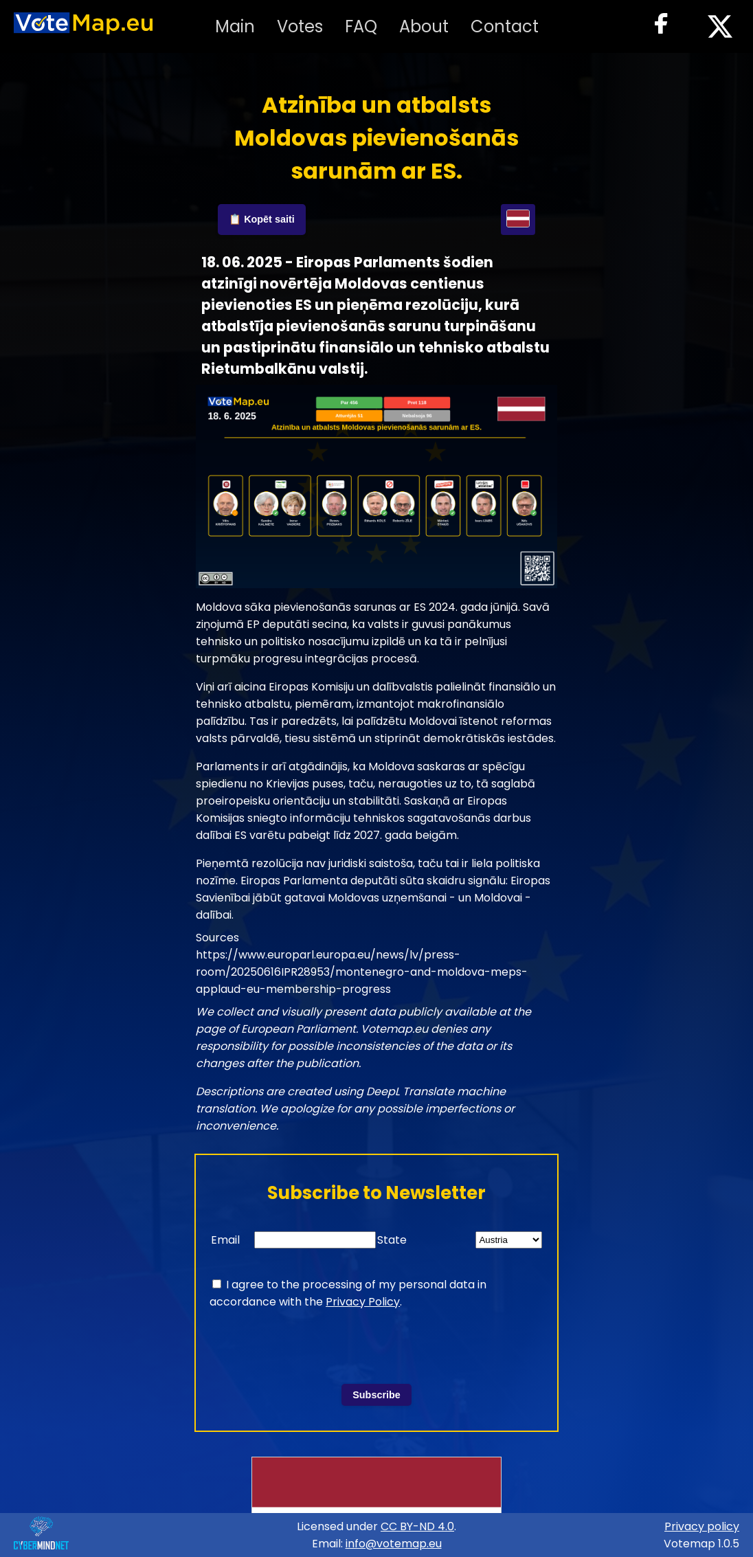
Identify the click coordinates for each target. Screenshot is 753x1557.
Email (225, 1240)
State (392, 1240)
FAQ (361, 26)
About (424, 26)
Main (235, 26)
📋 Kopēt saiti (262, 219)
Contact (505, 26)
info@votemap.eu (394, 1544)
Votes (300, 26)
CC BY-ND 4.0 (417, 1526)
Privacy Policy (363, 1302)
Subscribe (376, 1394)
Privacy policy (701, 1526)
